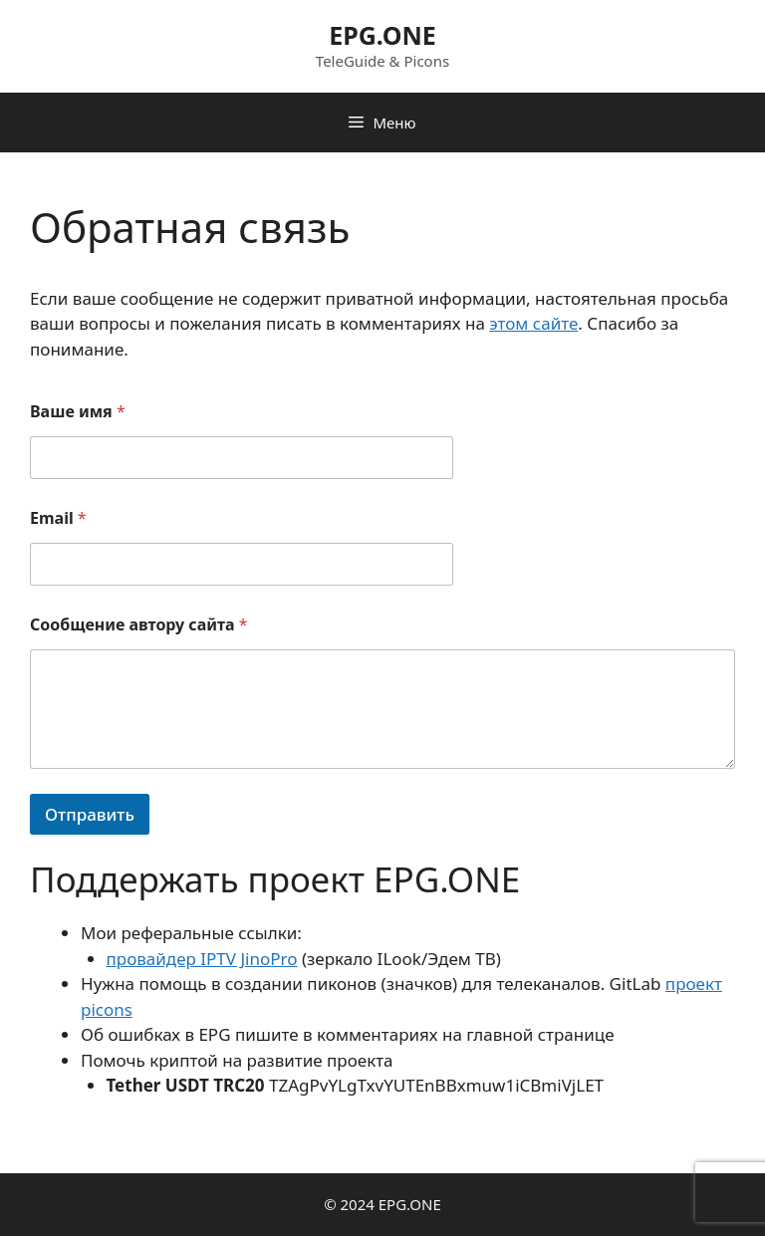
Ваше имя (78, 411)
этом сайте (533, 323)
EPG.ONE (382, 35)
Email (58, 518)
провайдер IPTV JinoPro (202, 958)
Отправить (89, 814)
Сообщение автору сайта (139, 625)
